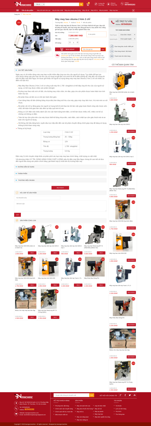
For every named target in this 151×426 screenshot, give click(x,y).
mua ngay (60, 188)
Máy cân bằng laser (83, 417)
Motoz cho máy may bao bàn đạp (25, 310)
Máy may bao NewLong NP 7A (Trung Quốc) (47, 311)
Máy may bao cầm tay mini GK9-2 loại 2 (71, 246)
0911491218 (98, 59)
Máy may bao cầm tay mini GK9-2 (48, 246)
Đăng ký (113, 3)
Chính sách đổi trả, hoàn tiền (64, 411)
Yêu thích (118, 411)
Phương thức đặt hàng (62, 406)
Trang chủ (17, 14)
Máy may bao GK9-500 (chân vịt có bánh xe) (25, 246)
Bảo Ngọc (76, 57)
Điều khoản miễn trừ (61, 414)
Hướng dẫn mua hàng (101, 4)
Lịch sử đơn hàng (121, 409)
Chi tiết (77, 61)
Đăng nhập (114, 5)
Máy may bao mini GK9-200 (46, 278)
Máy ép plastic (103, 10)
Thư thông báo (120, 414)
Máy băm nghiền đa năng (102, 417)
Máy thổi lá (94, 10)
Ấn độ (78, 22)
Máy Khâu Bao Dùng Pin (91, 278)
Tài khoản (119, 406)
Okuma (66, 22)
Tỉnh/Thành (113, 35)
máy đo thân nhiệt (57, 10)
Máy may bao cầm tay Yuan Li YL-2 (71, 279)
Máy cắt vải (85, 10)
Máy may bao (114, 10)
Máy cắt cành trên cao (44, 10)
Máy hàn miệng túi (82, 420)
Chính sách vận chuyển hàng (64, 409)
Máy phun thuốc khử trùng (73, 10)
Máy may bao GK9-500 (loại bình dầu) (25, 279)
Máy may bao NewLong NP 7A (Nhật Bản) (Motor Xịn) (93, 246)
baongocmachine (62, 424)
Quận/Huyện (113, 39)
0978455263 (130, 5)
